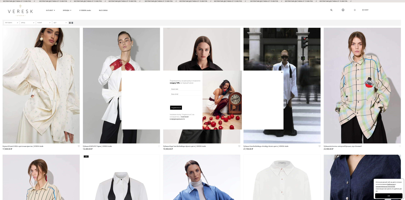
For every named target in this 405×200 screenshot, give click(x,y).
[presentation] (185, 102)
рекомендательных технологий (385, 186)
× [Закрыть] (281, 72)
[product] (41, 86)
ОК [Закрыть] (389, 196)
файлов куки (391, 184)
